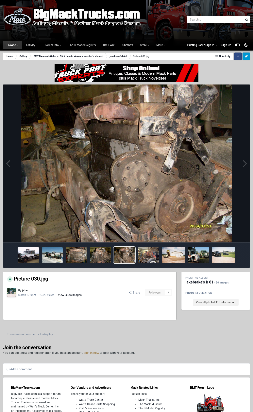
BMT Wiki (109, 45)
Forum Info (52, 45)
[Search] (204, 19)
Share (134, 292)
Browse (12, 45)
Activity (30, 45)
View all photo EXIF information (215, 302)
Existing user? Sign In (202, 45)
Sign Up (226, 45)
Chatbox (127, 45)
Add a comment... (20, 369)
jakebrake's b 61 (199, 282)
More (160, 45)
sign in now (91, 353)
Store (143, 45)
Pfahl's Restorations (91, 408)
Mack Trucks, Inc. (149, 399)
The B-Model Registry (82, 45)
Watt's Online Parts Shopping (97, 404)
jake (25, 290)
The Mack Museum (150, 404)
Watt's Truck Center (91, 399)
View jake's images (70, 295)
